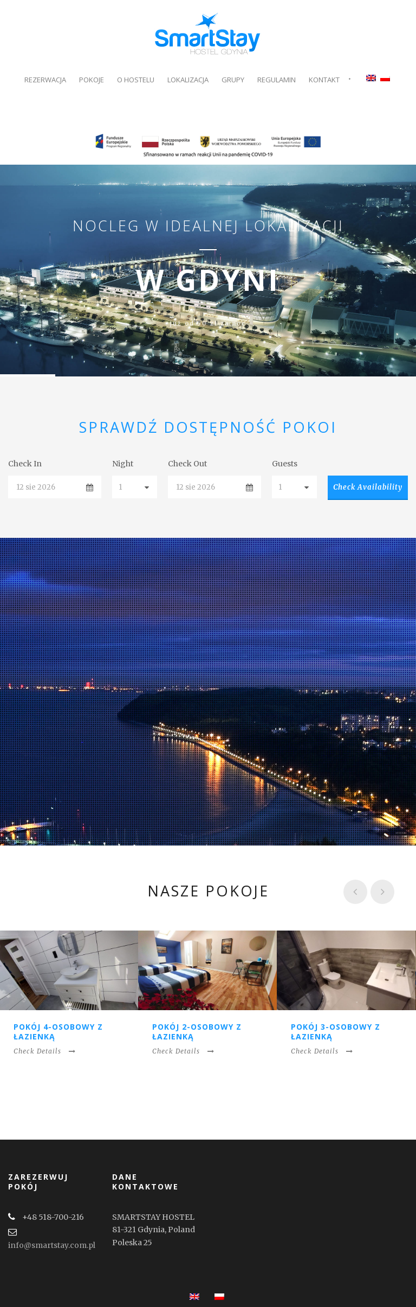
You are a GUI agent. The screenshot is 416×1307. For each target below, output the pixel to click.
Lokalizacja (188, 79)
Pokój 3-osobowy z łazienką (335, 1032)
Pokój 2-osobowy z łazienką (197, 1032)
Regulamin (276, 79)
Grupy (233, 79)
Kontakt (324, 79)
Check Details (45, 1051)
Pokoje (91, 79)
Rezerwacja (45, 79)
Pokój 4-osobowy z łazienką (58, 1032)
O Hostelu (135, 79)
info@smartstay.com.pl (51, 1245)
